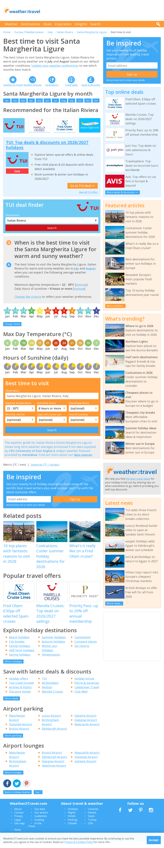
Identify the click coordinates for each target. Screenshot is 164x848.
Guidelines (40, 822)
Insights (81, 24)
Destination (12, 221)
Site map (19, 829)
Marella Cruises (52, 698)
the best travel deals (138, 478)
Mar (23, 100)
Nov (88, 100)
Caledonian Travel (86, 693)
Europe (18, 32)
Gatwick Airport (85, 722)
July (76, 275)
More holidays (13, 668)
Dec (96, 100)
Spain (91, 822)
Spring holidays (19, 661)
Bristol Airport (19, 735)
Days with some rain (49, 421)
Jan (6, 100)
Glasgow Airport (85, 726)
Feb (15, 100)
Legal (17, 826)
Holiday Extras (84, 685)
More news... (114, 603)
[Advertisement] (102, 10)
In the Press (35, 831)
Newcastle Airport (87, 731)
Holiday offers (18, 685)
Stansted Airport (20, 731)
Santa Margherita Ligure (92, 32)
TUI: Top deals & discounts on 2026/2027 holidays (47, 151)
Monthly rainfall (15, 421)
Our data (39, 815)
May (39, 100)
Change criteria (12, 330)
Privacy (18, 822)
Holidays (73, 815)
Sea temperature (79, 409)
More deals (11, 705)
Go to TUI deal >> (82, 192)
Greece (92, 819)
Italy (50, 32)
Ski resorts (81, 652)
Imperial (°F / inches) (45, 471)
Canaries (93, 815)
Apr (31, 100)
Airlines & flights (20, 693)
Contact (19, 819)
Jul (55, 100)
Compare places (85, 648)
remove (81, 291)
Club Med (80, 698)
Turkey (92, 826)
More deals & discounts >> (122, 192)
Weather (11, 24)
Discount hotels (20, 698)
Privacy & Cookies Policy (78, 842)
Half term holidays (21, 657)
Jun (47, 100)
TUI (44, 685)
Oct (80, 100)
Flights (72, 819)
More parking (13, 742)
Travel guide (71, 84)
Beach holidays (19, 644)
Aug (64, 100)
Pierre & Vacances (86, 689)
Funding (39, 826)
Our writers (41, 819)
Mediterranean (34, 32)
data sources (83, 461)
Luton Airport (51, 722)
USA (90, 829)
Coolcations (82, 644)
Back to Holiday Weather (17, 798)
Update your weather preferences (54, 65)
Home (6, 32)
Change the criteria (27, 303)
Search (95, 24)
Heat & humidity (78, 421)
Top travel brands (21, 689)
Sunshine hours (46, 409)
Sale (17, 177)
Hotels (72, 822)
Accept (154, 840)
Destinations (30, 24)
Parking (72, 826)
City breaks (17, 648)
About (18, 815)
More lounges (13, 779)
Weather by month (13, 84)
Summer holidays (54, 644)
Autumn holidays (53, 648)
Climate (72, 829)
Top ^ (38, 798)
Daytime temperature (18, 409)
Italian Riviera (65, 32)
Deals (47, 24)
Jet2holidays (50, 689)
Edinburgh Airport (54, 735)
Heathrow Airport (54, 772)
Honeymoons (51, 661)
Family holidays (19, 652)
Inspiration (63, 24)
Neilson (47, 693)
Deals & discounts (90, 84)
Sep (72, 100)
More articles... (115, 306)
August (91, 275)
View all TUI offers (88, 198)
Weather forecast (32, 84)
